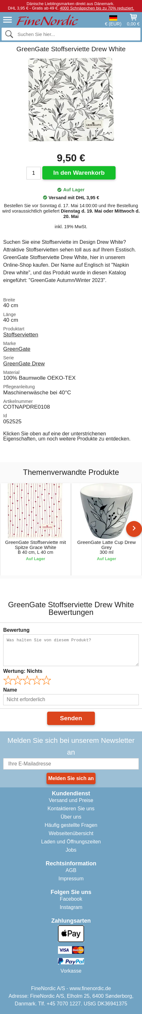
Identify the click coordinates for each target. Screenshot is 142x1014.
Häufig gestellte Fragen (71, 825)
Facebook (71, 899)
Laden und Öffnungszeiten (71, 841)
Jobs (71, 850)
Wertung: (22, 671)
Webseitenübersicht (71, 833)
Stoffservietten (20, 334)
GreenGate (16, 349)
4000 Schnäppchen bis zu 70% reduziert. (97, 8)
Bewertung (16, 630)
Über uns (71, 817)
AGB (71, 870)
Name (10, 690)
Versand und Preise (71, 800)
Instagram (71, 907)
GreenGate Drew (24, 363)
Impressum (70, 878)
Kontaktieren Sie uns (71, 808)
